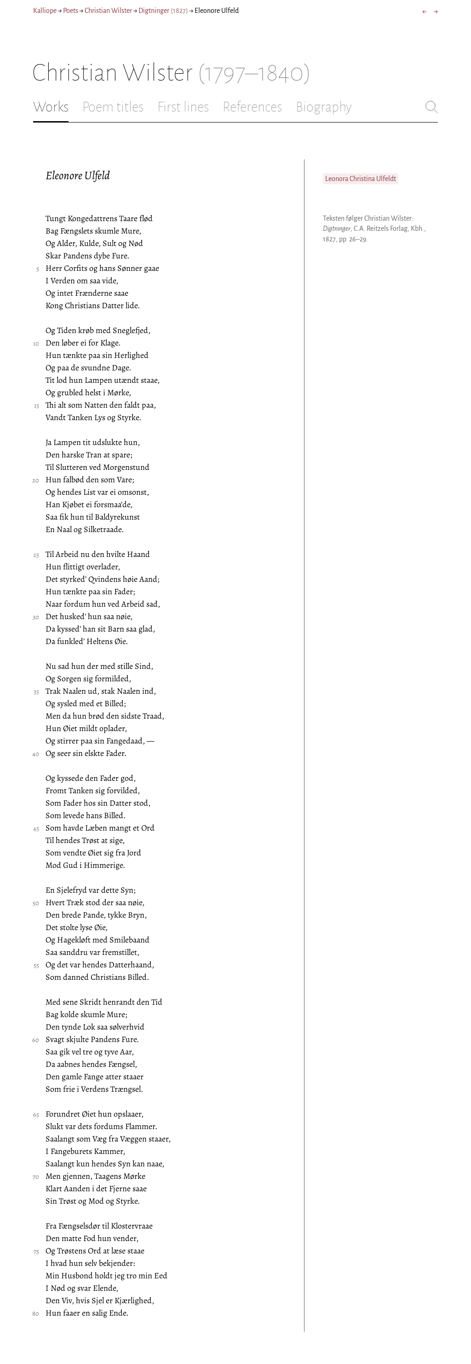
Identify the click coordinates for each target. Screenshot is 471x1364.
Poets (70, 10)
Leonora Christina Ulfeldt (360, 178)
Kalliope (45, 10)
